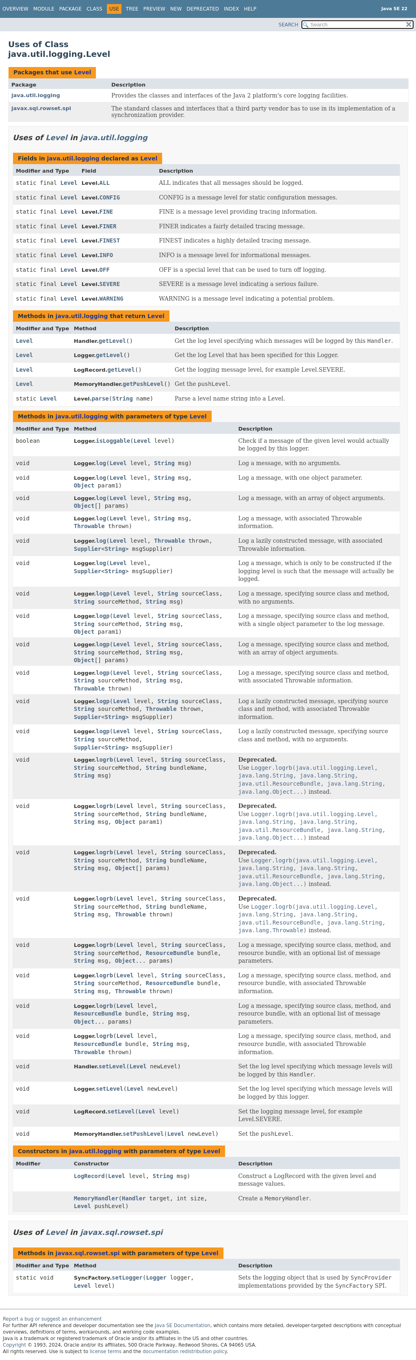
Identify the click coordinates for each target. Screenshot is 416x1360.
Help (250, 9)
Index (231, 9)
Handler (134, 1198)
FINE (106, 211)
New (176, 9)
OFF (105, 269)
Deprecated (202, 9)
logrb (104, 759)
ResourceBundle (170, 953)
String (122, 398)
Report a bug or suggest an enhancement (52, 1319)
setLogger (127, 1277)
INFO (106, 255)
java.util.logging (35, 95)
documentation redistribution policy (184, 1351)
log (101, 463)
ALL (105, 183)
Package (70, 9)
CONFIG (110, 197)
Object (84, 485)
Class (94, 9)
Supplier (87, 549)
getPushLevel (143, 384)
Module (43, 9)
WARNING (112, 298)
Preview (154, 9)
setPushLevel (143, 1133)
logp (103, 593)
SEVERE (110, 284)
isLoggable (113, 440)
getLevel (112, 341)
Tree (132, 9)
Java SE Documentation (182, 1325)
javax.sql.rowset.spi (41, 108)
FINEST (110, 240)
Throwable (89, 526)
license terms (105, 1351)
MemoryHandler (96, 1198)
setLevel (112, 1066)
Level (82, 72)
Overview (15, 9)
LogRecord (89, 1176)
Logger (156, 1277)
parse (100, 398)
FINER (108, 226)
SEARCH (289, 25)
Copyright (14, 1345)
